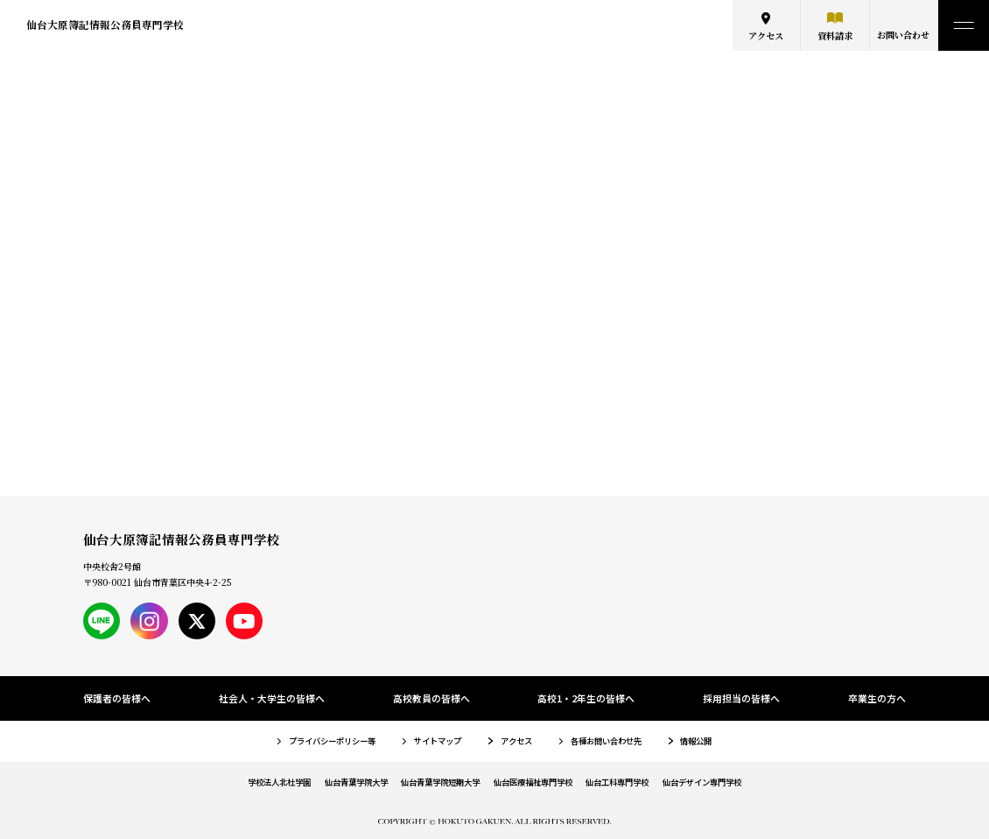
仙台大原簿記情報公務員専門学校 (105, 25)
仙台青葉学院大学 (356, 782)
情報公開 (696, 741)
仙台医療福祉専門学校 (533, 782)
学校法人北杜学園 (279, 782)
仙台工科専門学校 (617, 782)
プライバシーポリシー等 (332, 741)
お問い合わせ (903, 34)
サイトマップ (437, 741)
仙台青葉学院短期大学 (440, 782)
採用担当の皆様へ (741, 698)
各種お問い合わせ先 (606, 741)
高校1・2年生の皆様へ (586, 698)
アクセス (765, 35)
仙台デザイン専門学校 (702, 782)
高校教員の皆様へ (431, 698)
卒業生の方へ (877, 698)
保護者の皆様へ (117, 698)
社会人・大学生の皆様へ (272, 698)
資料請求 (834, 35)
